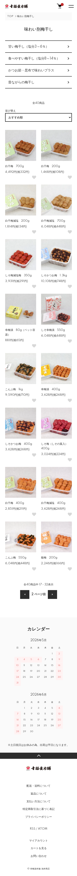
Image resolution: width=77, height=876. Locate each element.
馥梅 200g (49, 557)
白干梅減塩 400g (53, 503)
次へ (52, 594)
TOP (10, 16)
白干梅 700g (14, 166)
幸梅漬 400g (50, 389)
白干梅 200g (50, 166)
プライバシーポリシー (38, 816)
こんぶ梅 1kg (14, 389)
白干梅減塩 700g (53, 220)
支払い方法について (38, 801)
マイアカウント (38, 840)
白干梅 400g (14, 503)
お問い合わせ (39, 856)
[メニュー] (71, 6)
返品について (39, 793)
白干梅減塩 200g (17, 220)
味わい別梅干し (25, 16)
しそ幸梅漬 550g (53, 330)
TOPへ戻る (38, 756)
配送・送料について (38, 785)
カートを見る (39, 848)
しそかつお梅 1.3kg (54, 275)
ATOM (42, 828)
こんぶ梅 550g (15, 557)
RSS (32, 828)
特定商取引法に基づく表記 (39, 809)
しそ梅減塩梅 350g (18, 275)
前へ (24, 594)
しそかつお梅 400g (18, 444)
